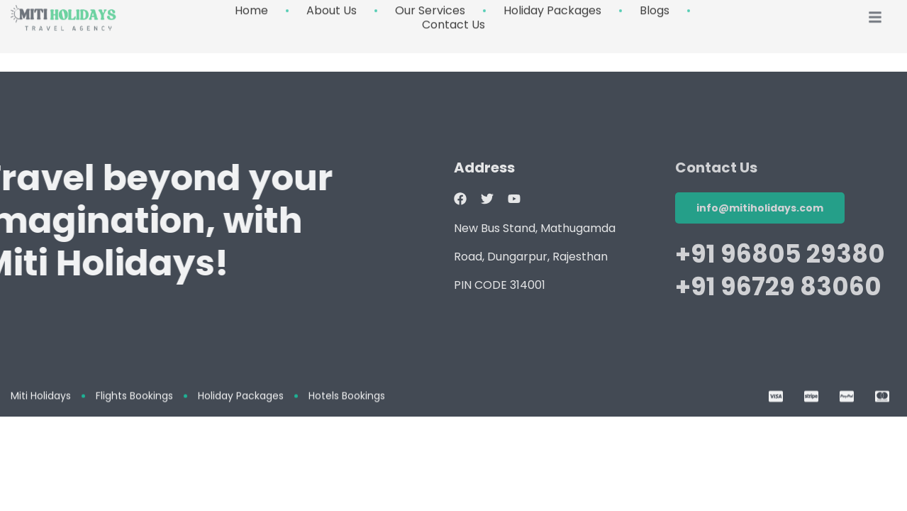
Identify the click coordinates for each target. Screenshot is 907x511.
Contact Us (453, 16)
